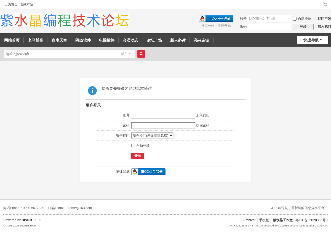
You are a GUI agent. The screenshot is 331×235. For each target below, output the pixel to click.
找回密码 (324, 19)
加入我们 (324, 26)
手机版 (264, 220)
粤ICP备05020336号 (310, 220)
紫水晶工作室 (283, 220)
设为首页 (11, 4)
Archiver (249, 220)
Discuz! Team (28, 225)
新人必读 (178, 40)
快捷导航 (311, 40)
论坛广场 (154, 40)
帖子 (124, 54)
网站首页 (12, 40)
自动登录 (302, 19)
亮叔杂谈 (201, 40)
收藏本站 (26, 4)
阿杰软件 (83, 40)
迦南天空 (59, 40)
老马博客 (35, 40)
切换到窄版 (325, 4)
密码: (126, 125)
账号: (126, 115)
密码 (243, 26)
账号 (243, 19)
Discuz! (28, 220)
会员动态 (130, 40)
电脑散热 (106, 40)
